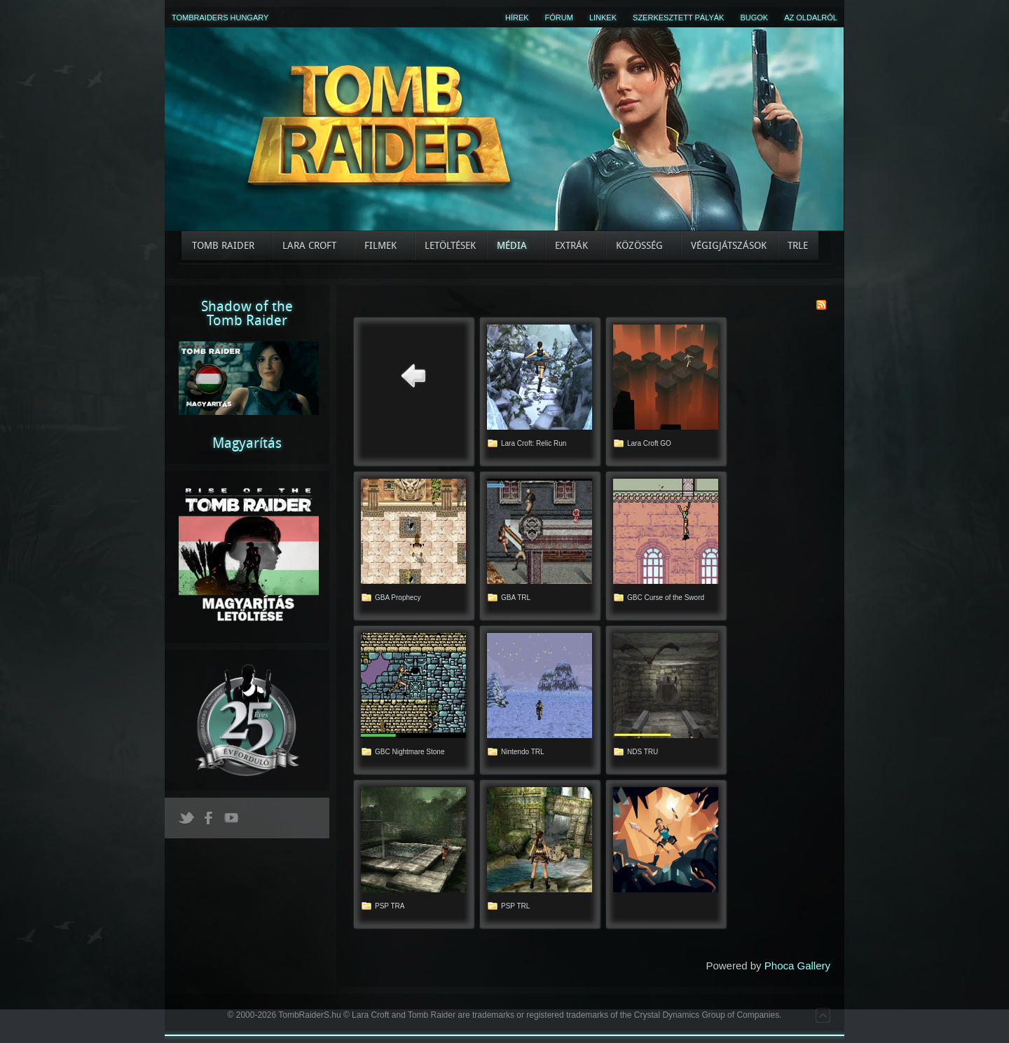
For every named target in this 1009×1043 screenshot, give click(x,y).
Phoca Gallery (797, 966)
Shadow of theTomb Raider (247, 313)
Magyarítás (247, 443)
